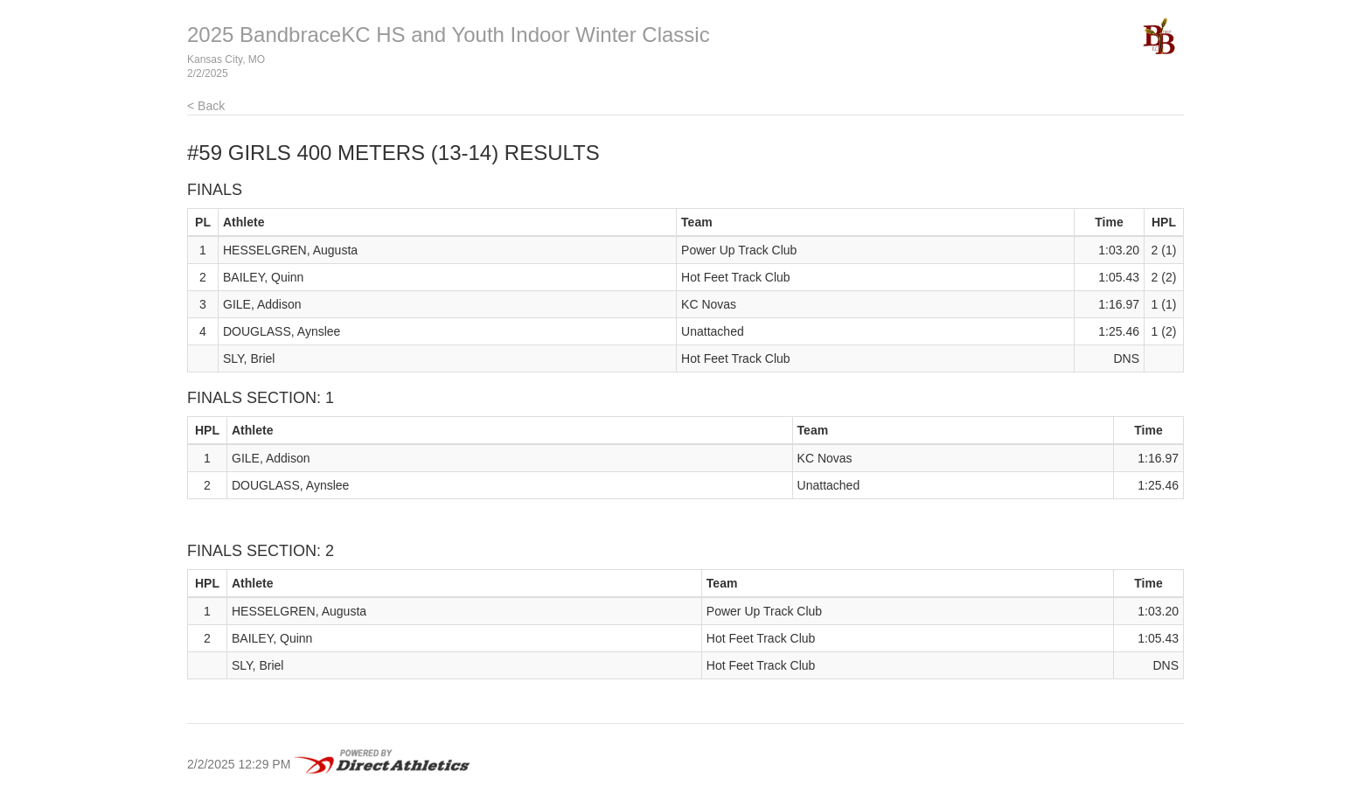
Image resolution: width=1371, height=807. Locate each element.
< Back (206, 106)
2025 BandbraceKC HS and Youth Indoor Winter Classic (448, 34)
